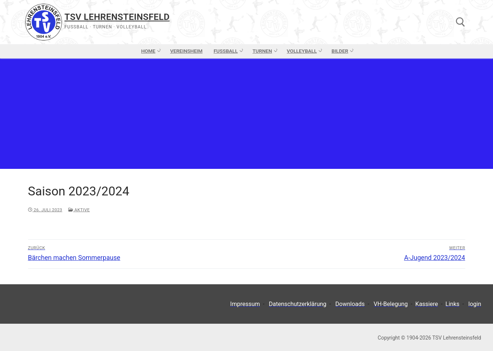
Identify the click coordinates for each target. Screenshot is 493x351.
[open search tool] (460, 22)
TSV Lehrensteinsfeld (117, 17)
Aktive (79, 209)
